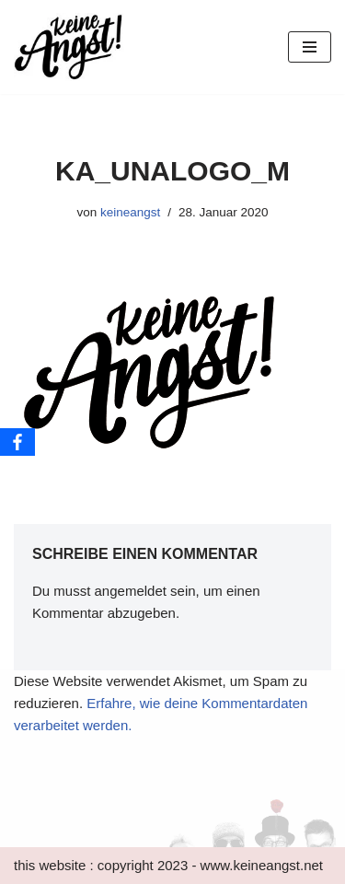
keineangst (130, 212)
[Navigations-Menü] (309, 47)
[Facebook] (17, 442)
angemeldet (131, 591)
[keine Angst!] (69, 47)
